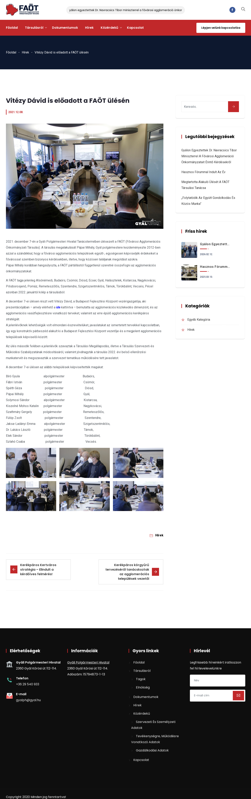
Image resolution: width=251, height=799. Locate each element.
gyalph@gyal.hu (28, 700)
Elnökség (143, 687)
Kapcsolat (135, 27)
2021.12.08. (15, 112)
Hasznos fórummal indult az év (203, 172)
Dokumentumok (65, 27)
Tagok (141, 679)
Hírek (89, 27)
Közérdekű (109, 27)
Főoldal (12, 27)
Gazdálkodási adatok (152, 750)
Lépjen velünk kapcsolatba (220, 28)
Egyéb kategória (198, 319)
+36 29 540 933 (27, 684)
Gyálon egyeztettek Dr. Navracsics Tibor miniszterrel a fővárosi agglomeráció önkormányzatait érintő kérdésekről (147, 10)
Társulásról (34, 27)
